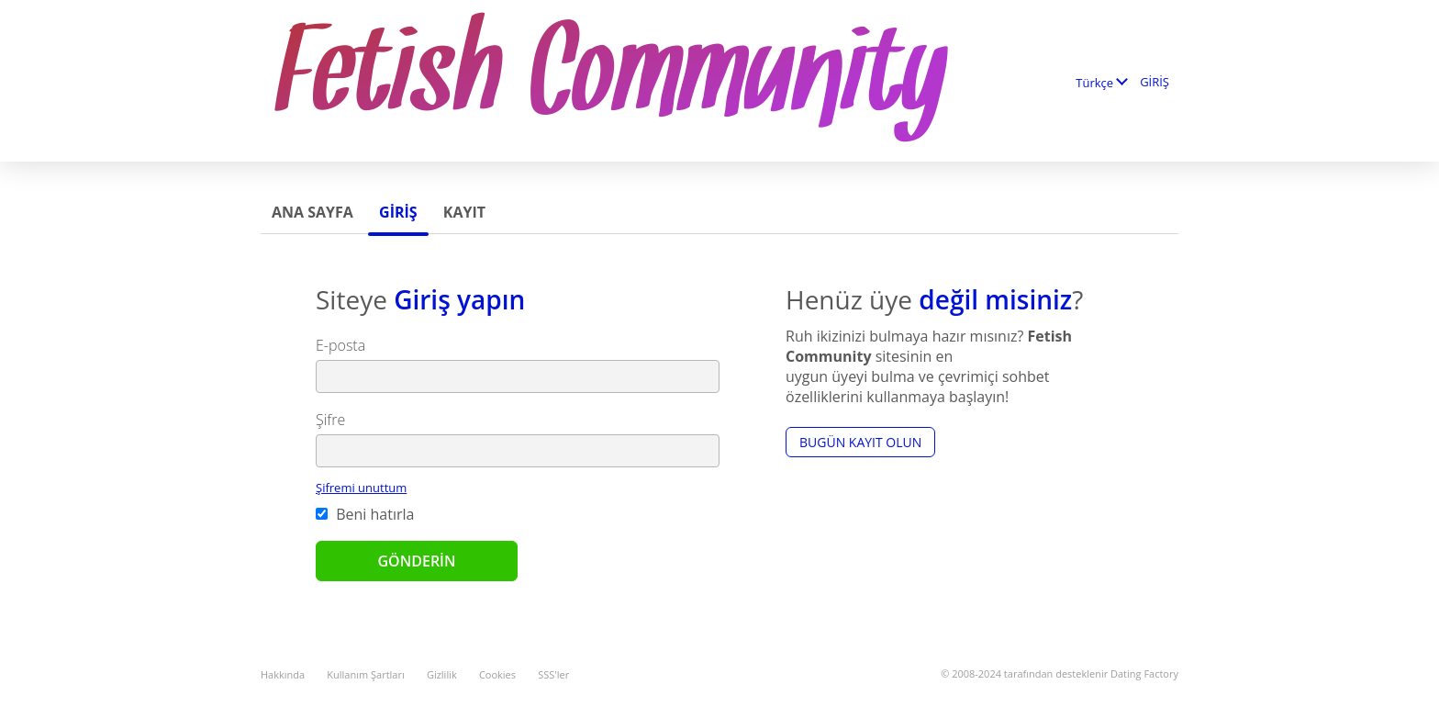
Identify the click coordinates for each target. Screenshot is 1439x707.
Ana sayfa (312, 212)
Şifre (330, 420)
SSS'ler (553, 674)
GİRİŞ (1154, 81)
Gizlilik (442, 674)
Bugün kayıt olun (860, 442)
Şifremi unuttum (361, 487)
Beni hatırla (365, 514)
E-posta (340, 345)
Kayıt (464, 212)
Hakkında (283, 674)
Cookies (497, 674)
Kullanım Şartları (365, 674)
